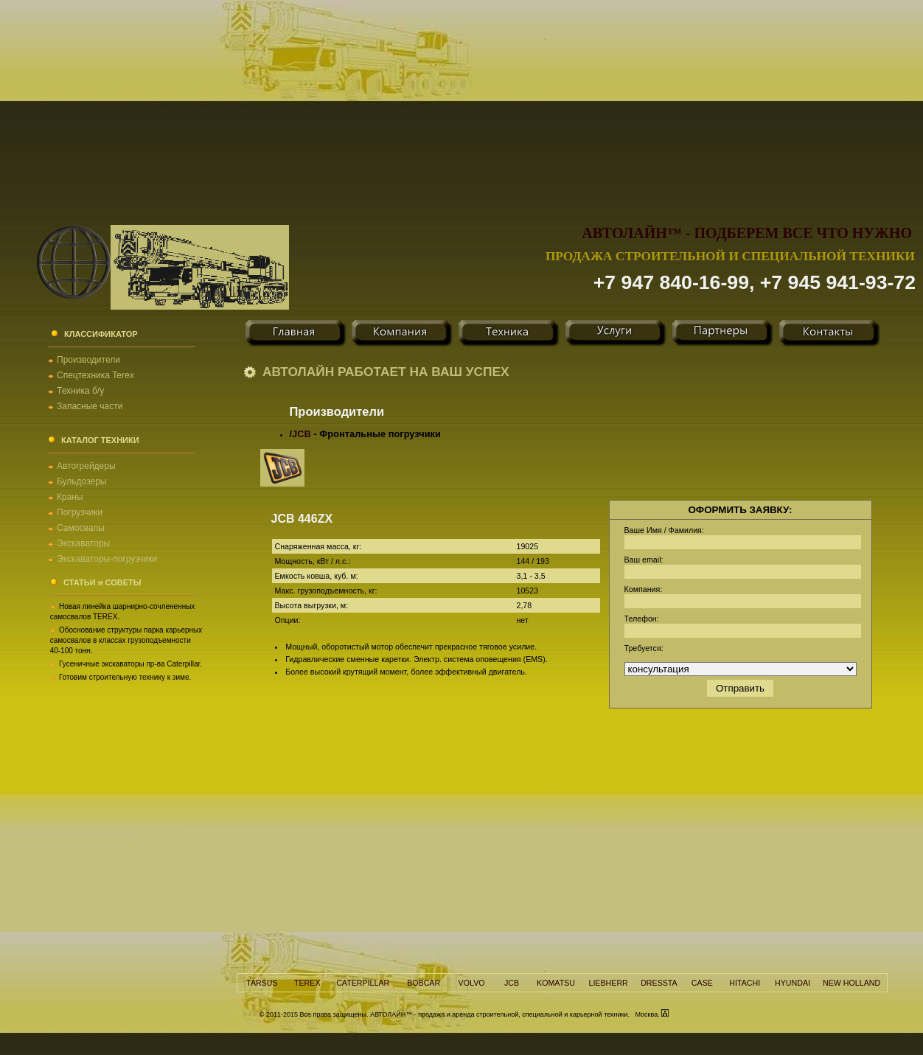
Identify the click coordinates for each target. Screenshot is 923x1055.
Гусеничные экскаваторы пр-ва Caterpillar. (130, 664)
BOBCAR (423, 982)
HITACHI (744, 982)
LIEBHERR (607, 982)
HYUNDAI (792, 982)
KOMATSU (556, 982)
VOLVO (472, 982)
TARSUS (261, 982)
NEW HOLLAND (851, 982)
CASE (702, 982)
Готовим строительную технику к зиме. (125, 677)
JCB (301, 433)
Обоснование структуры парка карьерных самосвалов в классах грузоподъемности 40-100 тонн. (126, 640)
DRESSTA (659, 982)
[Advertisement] (461, 103)
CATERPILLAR (362, 982)
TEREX (307, 982)
